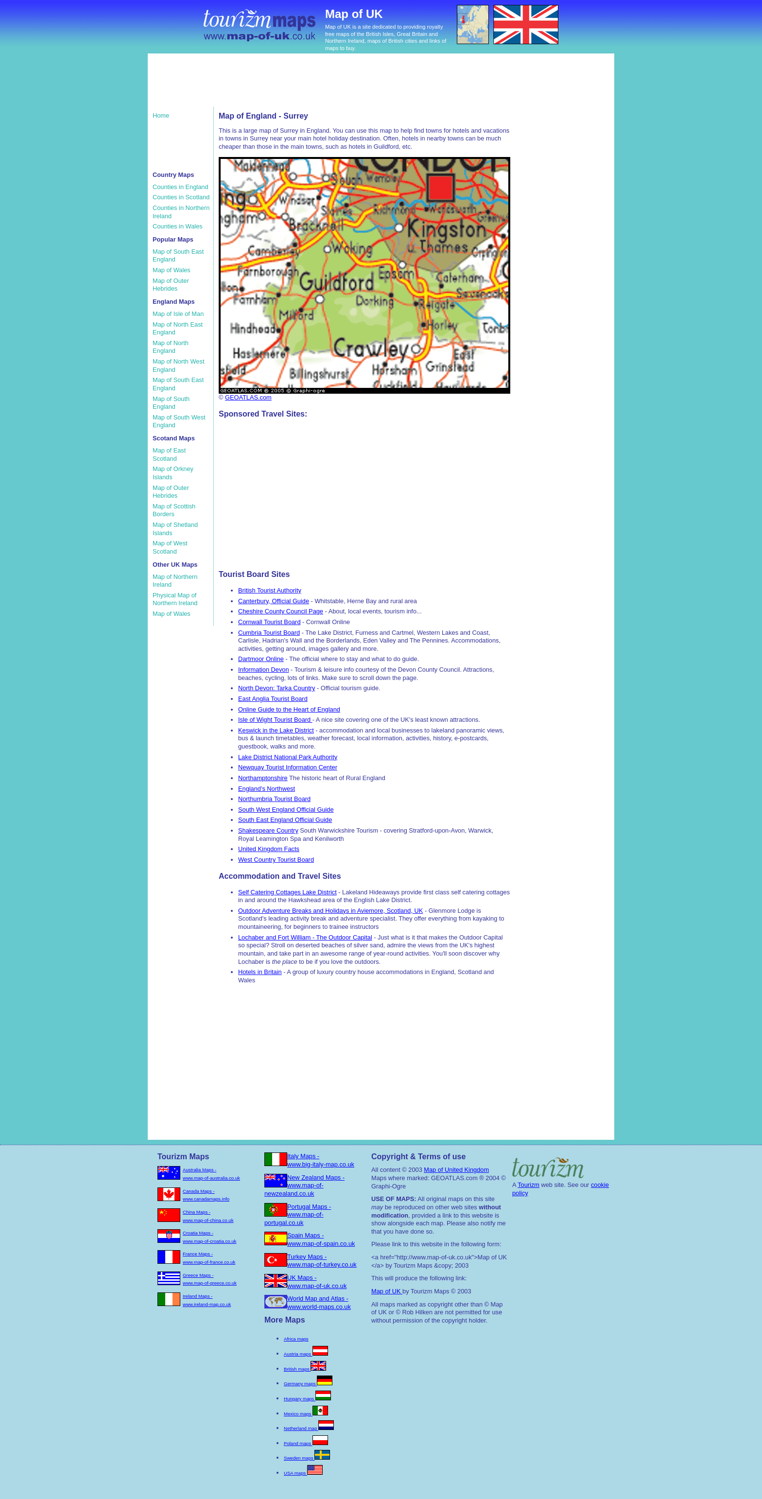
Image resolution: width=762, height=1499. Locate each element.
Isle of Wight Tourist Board (275, 719)
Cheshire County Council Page (280, 611)
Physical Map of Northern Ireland (175, 599)
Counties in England (180, 187)
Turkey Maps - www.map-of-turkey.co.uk (322, 1261)
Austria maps (306, 1354)
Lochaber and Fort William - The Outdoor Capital (305, 937)
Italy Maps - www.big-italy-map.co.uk (320, 1160)
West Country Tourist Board (276, 859)
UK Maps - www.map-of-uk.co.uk (316, 1282)
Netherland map (309, 1428)
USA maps (303, 1473)
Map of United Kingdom (456, 1169)
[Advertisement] (337, 85)
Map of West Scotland (170, 547)
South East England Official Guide (285, 819)
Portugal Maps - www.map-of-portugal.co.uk (297, 1214)
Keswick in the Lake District (276, 730)
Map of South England (171, 403)
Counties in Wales (178, 226)
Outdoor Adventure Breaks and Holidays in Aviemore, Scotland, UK (330, 910)
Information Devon (263, 669)
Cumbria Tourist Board (269, 632)
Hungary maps (307, 1398)
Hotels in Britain (260, 972)
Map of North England (171, 347)
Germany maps (308, 1383)
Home (161, 115)
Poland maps (306, 1443)
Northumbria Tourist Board (274, 798)
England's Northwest (266, 788)
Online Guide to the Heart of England (289, 709)
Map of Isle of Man (178, 313)
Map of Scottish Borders (174, 510)
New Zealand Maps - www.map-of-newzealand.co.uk (304, 1185)
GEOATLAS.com (248, 397)
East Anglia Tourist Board (273, 698)
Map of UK (386, 1291)
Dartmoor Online (261, 658)
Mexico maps (306, 1413)
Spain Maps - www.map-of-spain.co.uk (321, 1239)
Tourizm (528, 1184)
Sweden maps (307, 1458)
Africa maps (296, 1339)
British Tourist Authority (269, 590)
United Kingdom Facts (268, 849)
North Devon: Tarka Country (276, 688)
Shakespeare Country (268, 830)
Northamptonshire (263, 778)
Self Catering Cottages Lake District (287, 892)
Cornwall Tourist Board (269, 622)
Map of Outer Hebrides (171, 285)
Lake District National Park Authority (287, 757)
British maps (305, 1369)
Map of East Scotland (169, 454)
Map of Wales (171, 270)
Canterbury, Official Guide (273, 601)
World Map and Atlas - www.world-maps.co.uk (319, 1302)
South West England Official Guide (286, 809)
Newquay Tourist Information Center (287, 767)
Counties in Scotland (181, 197)
